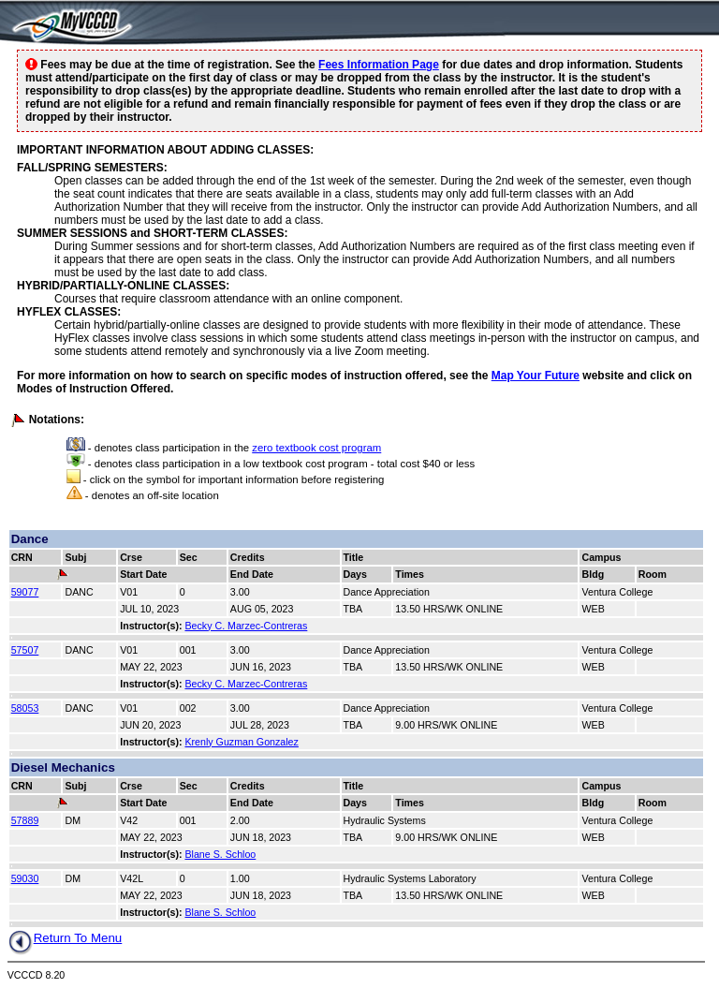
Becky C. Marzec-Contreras (245, 625)
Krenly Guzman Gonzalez (241, 741)
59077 (25, 591)
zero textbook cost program (316, 447)
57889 (25, 820)
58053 (25, 708)
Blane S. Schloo (220, 854)
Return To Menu (65, 938)
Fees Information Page (378, 64)
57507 (25, 650)
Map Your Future (536, 375)
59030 (25, 878)
